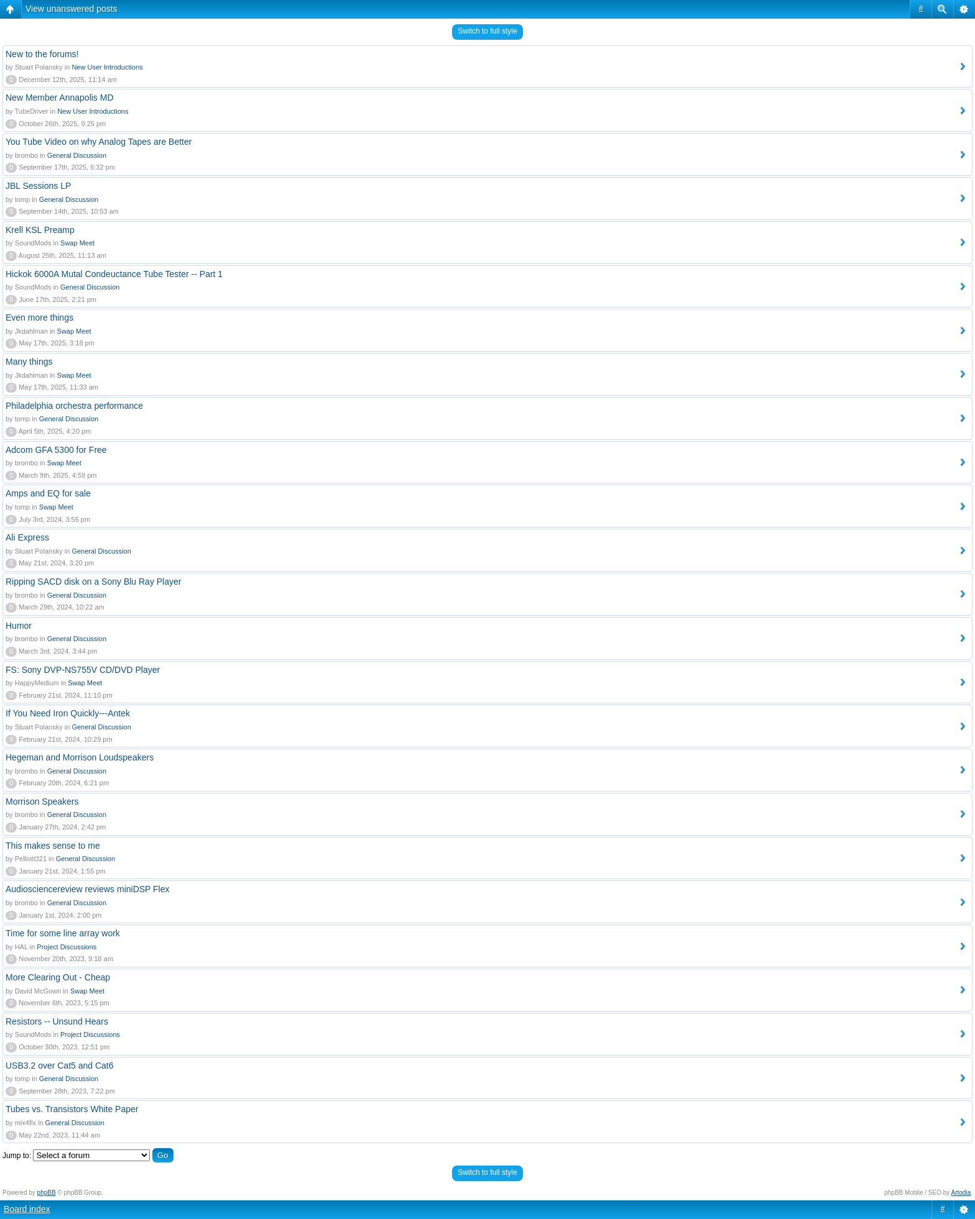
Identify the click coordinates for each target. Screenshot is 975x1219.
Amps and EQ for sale (48, 493)
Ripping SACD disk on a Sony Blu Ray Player (93, 582)
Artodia (961, 1192)
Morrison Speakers (42, 801)
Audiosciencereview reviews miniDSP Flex (88, 889)
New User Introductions (107, 67)
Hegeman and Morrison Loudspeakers (80, 757)
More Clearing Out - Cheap (58, 977)
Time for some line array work (63, 933)
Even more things (39, 317)
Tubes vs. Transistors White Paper (72, 1109)
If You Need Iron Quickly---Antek (68, 713)
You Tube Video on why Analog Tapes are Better (99, 142)
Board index (27, 1209)
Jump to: (16, 1155)
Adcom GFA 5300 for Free (56, 450)
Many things (29, 362)
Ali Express (27, 537)
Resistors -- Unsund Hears (57, 1021)
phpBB (46, 1192)
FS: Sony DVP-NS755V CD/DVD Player (83, 670)
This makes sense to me (53, 846)
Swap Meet (77, 243)
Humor (19, 626)
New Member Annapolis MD (60, 98)
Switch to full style (487, 31)
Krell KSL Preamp (40, 230)
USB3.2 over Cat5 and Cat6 (60, 1066)
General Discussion (76, 155)
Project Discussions (66, 947)
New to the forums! (42, 54)
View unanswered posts (71, 9)
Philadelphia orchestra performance (74, 406)
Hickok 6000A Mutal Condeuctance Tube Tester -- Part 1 (114, 274)
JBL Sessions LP (38, 186)
